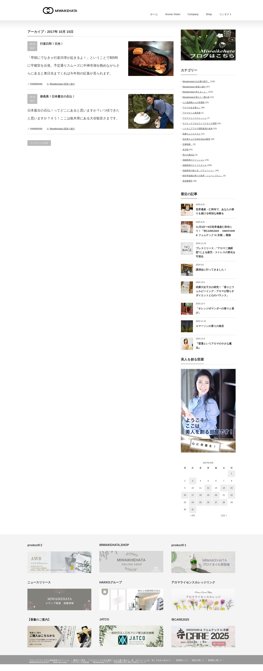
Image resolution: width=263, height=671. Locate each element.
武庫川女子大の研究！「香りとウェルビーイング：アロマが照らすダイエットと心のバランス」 (215, 291)
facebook (233, 668)
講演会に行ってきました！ (211, 269)
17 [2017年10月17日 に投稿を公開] (193, 495)
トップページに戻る (39, 143)
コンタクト (225, 14)
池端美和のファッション (193, 160)
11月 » (224, 515)
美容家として (182, 660)
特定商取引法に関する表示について (130, 662)
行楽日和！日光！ (51, 43)
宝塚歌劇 (187, 144)
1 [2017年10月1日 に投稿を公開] (231, 473)
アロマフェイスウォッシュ (194, 118)
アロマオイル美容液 (191, 113)
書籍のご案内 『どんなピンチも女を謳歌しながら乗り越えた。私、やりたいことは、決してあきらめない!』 (122, 660)
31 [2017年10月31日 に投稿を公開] (193, 509)
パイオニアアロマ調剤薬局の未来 (197, 128)
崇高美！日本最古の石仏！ (57, 96)
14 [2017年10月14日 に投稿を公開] (224, 488)
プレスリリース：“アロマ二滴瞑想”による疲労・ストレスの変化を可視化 (215, 252)
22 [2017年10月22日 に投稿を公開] (231, 495)
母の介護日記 (188, 155)
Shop (209, 14)
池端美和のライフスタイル (194, 165)
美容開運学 (187, 181)
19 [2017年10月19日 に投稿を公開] (208, 495)
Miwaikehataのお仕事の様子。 (196, 81)
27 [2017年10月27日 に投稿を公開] (216, 502)
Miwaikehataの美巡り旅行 (62, 84)
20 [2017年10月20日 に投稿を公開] (216, 495)
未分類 (185, 149)
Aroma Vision (172, 14)
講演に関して (198, 660)
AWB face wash (60, 662)
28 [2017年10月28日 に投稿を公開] (224, 502)
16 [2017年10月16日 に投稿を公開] (185, 495)
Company (193, 14)
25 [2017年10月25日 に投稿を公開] (200, 502)
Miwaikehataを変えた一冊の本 (196, 97)
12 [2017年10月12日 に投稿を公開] (208, 488)
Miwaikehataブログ (101, 662)
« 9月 (192, 515)
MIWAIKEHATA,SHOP (39, 662)
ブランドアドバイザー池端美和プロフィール (49, 660)
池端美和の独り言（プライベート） (198, 170)
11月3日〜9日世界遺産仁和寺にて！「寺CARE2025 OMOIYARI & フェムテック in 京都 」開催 (215, 231)
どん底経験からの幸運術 (193, 102)
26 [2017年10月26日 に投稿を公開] (208, 502)
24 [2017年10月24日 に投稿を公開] (193, 502)
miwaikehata (36, 84)
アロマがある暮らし (191, 107)
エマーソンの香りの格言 (210, 326)
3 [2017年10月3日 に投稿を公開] (192, 481)
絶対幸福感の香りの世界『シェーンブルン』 (202, 176)
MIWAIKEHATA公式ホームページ (211, 668)
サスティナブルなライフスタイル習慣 (199, 123)
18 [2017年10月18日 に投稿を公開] (200, 495)
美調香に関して (215, 660)
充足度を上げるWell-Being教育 (196, 139)
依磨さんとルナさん (191, 134)
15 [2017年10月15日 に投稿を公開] (231, 488)
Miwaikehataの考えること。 (195, 92)
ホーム (154, 14)
